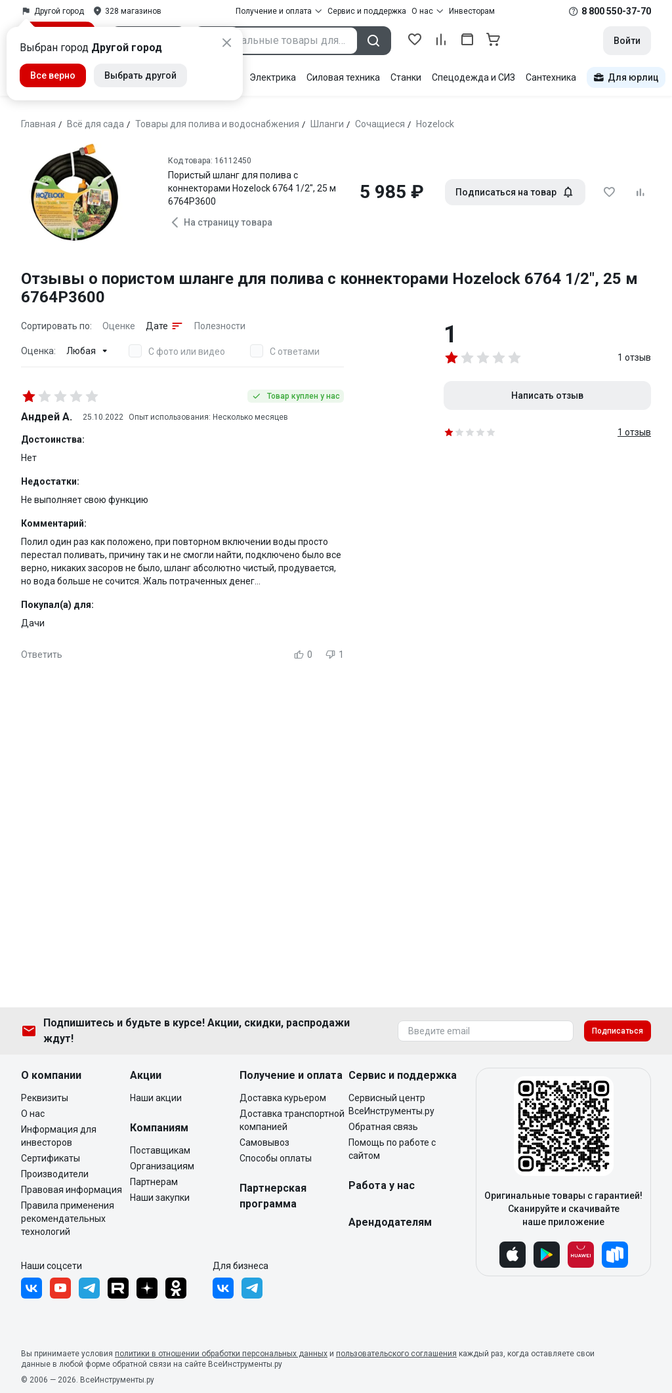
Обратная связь (383, 1126)
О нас (33, 1113)
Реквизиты (44, 1098)
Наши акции (156, 1098)
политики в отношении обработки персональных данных (221, 1353)
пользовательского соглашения (396, 1353)
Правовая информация (71, 1189)
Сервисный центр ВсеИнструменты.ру (391, 1104)
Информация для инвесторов (58, 1136)
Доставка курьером (283, 1098)
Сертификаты (50, 1158)
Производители (55, 1174)
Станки (405, 77)
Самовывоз (264, 1142)
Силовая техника (343, 77)
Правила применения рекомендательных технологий (67, 1218)
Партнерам (154, 1182)
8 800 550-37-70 (616, 11)
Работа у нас (381, 1185)
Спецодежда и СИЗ (473, 77)
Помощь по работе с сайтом (392, 1149)
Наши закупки (160, 1197)
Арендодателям (390, 1222)
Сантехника (551, 77)
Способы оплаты (276, 1158)
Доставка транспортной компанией (292, 1120)
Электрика (272, 77)
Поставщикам (160, 1150)
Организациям (162, 1166)
